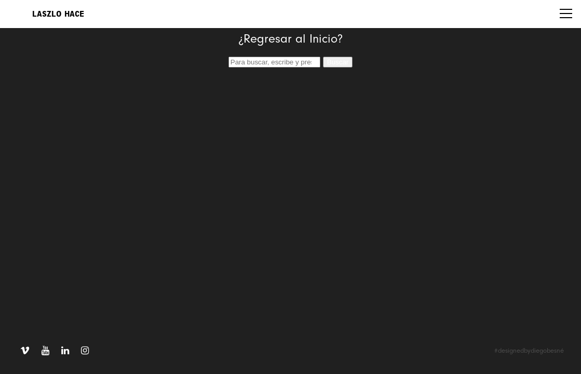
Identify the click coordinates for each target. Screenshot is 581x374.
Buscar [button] (337, 62)
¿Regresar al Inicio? (290, 39)
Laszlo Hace (58, 14)
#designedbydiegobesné (529, 351)
